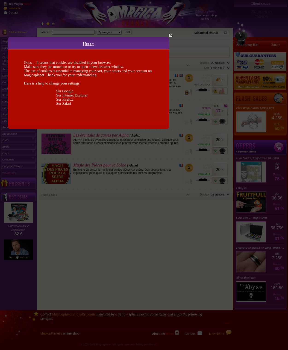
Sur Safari (63, 103)
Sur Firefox (64, 99)
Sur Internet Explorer (72, 95)
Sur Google (64, 91)
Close (170, 35)
